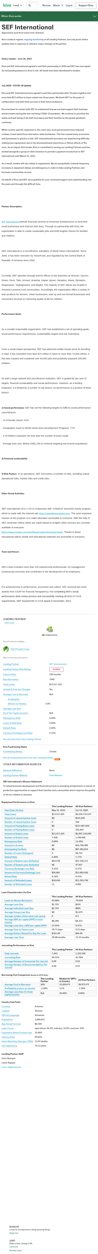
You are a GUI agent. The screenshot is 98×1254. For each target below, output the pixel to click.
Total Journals (12, 953)
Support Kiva (86, 5)
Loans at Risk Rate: (12, 723)
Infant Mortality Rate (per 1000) (17, 1041)
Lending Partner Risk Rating (17, 669)
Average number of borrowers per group (25, 916)
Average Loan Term (14, 937)
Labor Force (7, 1028)
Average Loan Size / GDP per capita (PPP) (26, 926)
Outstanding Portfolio (15, 849)
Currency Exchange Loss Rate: (18, 733)
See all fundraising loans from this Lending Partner (28, 758)
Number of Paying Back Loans (20, 830)
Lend (17, 5)
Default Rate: (9, 728)
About (58, 5)
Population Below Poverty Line (16, 1033)
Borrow (46, 5)
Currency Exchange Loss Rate (19, 869)
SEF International (58, 664)
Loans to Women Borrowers (18, 901)
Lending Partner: (11, 664)
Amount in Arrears (14, 845)
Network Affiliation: (12, 770)
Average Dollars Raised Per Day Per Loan (25, 933)
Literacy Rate (8, 1037)
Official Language (10, 1015)
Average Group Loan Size (17, 912)
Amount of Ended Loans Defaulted (22, 861)
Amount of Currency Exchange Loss (22, 873)
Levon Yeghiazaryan (11, 1067)
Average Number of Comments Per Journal (26, 961)
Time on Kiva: (9, 674)
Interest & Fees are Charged (16, 689)
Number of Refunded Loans (18, 884)
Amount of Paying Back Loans (19, 826)
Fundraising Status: (13, 752)
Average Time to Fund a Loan (19, 930)
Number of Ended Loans (16, 838)
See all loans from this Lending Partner (22, 739)
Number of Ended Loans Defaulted (22, 865)
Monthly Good (15, 1251)
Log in (69, 5)
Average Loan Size (14, 904)
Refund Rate (11, 877)
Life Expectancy (9, 1046)
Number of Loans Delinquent (19, 853)
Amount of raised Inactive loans (20, 818)
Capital (5, 1011)
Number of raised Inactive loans (20, 822)
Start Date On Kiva (14, 810)
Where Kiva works (49, 16)
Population (7, 1020)
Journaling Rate (13, 957)
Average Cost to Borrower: (16, 694)
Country (6, 1006)
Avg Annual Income (11, 1024)
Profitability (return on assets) (20, 988)
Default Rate (11, 857)
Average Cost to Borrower (18, 985)
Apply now (13, 1233)
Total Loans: (9, 684)
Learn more (9, 623)
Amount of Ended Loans (16, 834)
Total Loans (10, 814)
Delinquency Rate (13, 841)
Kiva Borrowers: (11, 679)
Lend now (13, 1247)
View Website (55, 775)
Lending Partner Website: (15, 775)
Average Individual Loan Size (19, 908)
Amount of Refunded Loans (18, 880)
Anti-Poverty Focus (20, 649)
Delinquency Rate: (12, 718)
